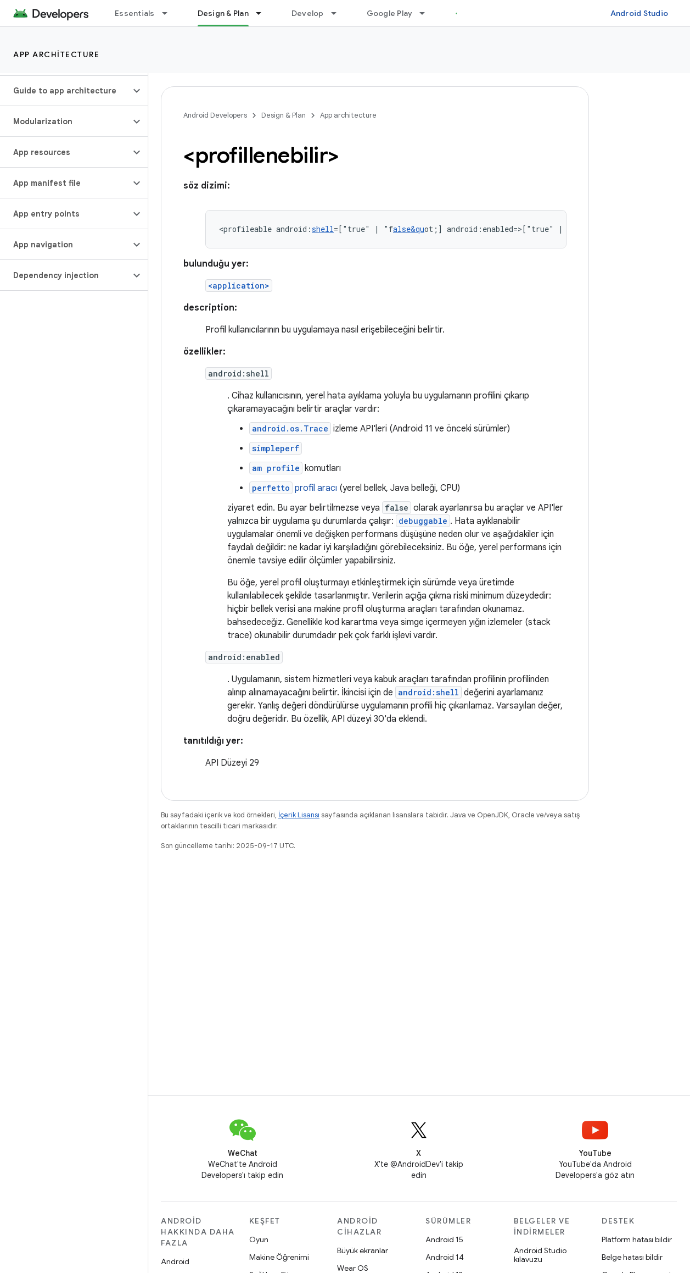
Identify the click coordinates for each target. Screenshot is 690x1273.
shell (323, 229)
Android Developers (215, 115)
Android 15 (444, 1239)
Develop (307, 13)
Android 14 (444, 1257)
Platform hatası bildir (637, 1239)
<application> (239, 285)
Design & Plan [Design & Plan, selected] (223, 13)
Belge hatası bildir (632, 1257)
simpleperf (275, 448)
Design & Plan (283, 115)
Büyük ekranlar (362, 1250)
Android (175, 1261)
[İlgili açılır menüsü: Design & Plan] (263, 13)
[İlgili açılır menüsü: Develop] (339, 13)
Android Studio (639, 13)
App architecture (56, 54)
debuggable (423, 521)
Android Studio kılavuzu (540, 1255)
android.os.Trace (290, 428)
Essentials (135, 13)
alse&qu (408, 229)
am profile (276, 468)
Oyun (258, 1239)
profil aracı (293, 488)
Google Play (390, 13)
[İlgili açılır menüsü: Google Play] (427, 13)
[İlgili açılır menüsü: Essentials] (169, 13)
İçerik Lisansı (298, 815)
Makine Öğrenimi (279, 1257)
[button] (65, 90)
